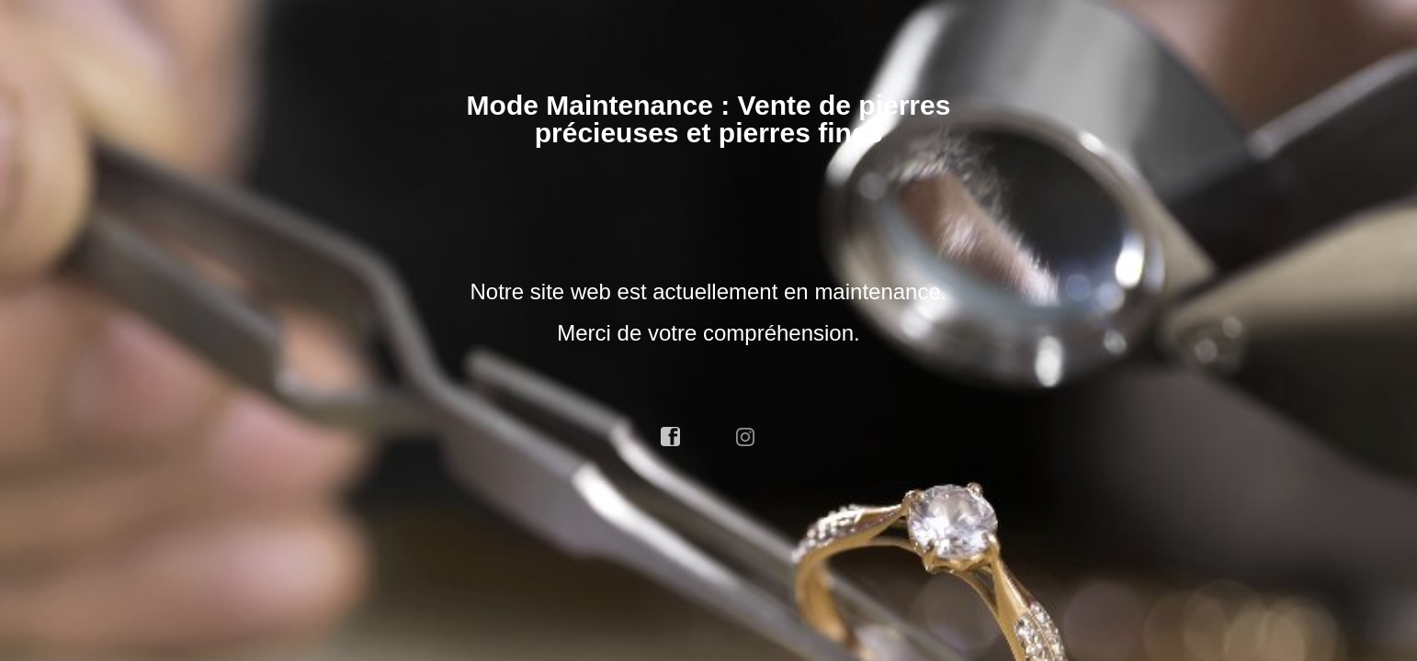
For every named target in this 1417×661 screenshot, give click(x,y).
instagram (746, 437)
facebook (671, 437)
